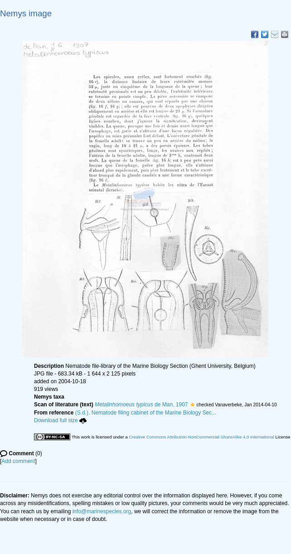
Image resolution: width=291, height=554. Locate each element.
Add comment (18, 461)
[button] (192, 404)
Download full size (60, 420)
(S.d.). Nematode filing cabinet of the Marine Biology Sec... (146, 412)
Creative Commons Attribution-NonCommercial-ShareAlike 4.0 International (201, 436)
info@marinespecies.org (102, 511)
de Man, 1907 (141, 404)
